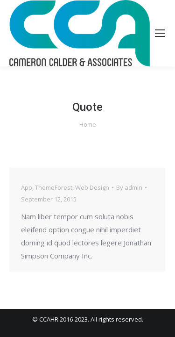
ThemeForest (53, 187)
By (129, 187)
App (26, 187)
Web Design (92, 187)
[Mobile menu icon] (160, 33)
